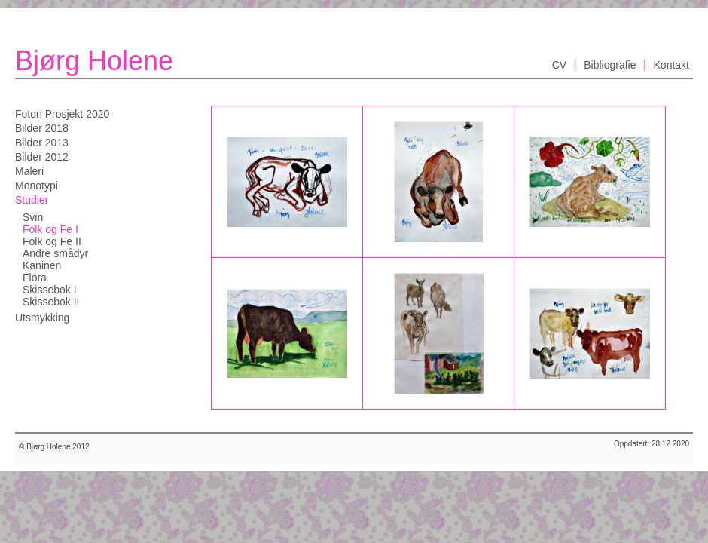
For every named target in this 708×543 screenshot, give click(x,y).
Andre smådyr (55, 253)
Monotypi (36, 185)
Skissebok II (51, 302)
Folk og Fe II (52, 241)
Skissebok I (50, 290)
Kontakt (671, 65)
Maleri (29, 171)
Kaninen (42, 265)
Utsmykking (42, 317)
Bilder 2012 (42, 157)
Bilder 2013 (42, 143)
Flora (35, 278)
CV (559, 65)
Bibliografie (610, 65)
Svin (33, 217)
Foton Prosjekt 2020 (62, 114)
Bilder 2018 (42, 128)
